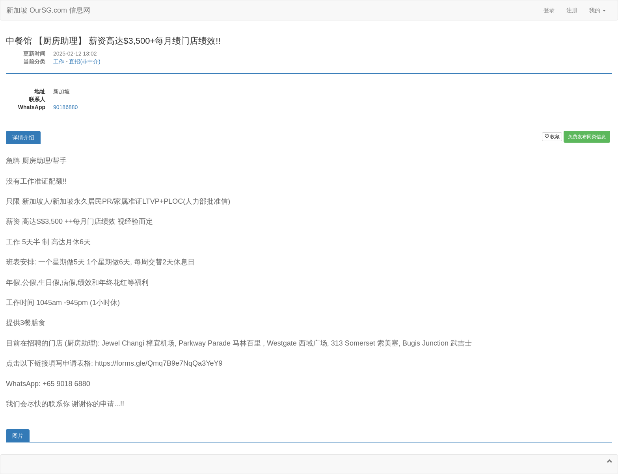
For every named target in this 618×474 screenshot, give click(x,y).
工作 (58, 61)
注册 (571, 10)
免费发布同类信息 (587, 136)
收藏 (552, 136)
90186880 (65, 107)
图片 (17, 436)
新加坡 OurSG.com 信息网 (48, 10)
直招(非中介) (84, 61)
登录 (549, 10)
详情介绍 (23, 137)
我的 (597, 10)
